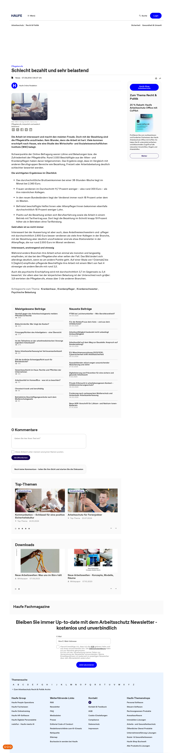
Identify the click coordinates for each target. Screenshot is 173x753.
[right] (115, 528)
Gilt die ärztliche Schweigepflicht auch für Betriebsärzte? (33, 360)
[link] (17, 25)
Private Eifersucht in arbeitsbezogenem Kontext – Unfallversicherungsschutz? (91, 384)
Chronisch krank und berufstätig (29, 389)
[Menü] (31, 15)
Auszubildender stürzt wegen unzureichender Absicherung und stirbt (89, 364)
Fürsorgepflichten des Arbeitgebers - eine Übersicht (38, 332)
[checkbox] (12, 451)
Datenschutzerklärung (97, 648)
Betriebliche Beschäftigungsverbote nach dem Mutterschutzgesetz (35, 398)
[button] (156, 16)
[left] (111, 528)
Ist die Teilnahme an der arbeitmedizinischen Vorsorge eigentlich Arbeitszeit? (39, 342)
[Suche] (143, 15)
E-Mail (59, 636)
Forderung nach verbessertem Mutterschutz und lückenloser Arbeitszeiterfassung (90, 394)
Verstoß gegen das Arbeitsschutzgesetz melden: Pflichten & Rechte (36, 314)
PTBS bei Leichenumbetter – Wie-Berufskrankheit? (92, 314)
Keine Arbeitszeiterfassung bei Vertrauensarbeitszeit (38, 351)
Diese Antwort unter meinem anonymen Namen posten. (39, 451)
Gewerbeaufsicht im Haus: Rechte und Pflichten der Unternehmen (38, 371)
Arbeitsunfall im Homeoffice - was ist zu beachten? (37, 380)
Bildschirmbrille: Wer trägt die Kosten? (32, 324)
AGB (92, 646)
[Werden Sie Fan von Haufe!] (89, 702)
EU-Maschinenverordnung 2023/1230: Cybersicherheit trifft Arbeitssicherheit (86, 353)
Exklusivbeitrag (24, 491)
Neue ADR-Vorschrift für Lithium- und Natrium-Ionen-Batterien (93, 404)
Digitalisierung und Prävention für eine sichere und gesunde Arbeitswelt (91, 374)
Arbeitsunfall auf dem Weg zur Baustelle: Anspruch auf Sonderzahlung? (93, 343)
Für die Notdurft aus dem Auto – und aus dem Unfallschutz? (89, 323)
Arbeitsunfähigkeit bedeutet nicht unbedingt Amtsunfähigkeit (89, 333)
